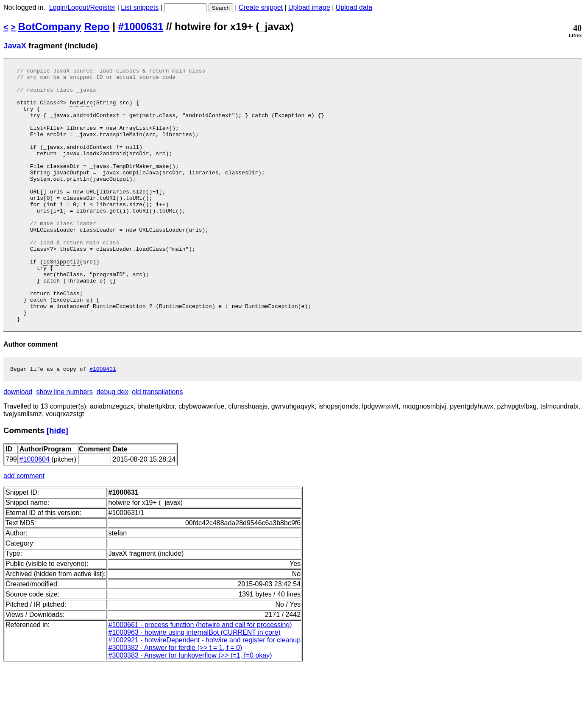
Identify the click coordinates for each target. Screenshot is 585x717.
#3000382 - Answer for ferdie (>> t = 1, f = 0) (175, 699)
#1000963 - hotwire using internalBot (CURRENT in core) (195, 684)
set (48, 316)
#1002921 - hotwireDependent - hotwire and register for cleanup (205, 692)
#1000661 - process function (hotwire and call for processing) (200, 677)
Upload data (354, 7)
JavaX (14, 45)
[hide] (57, 482)
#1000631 (141, 26)
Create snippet (261, 7)
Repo (97, 26)
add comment (24, 528)
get (134, 125)
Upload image (309, 7)
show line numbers (64, 444)
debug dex (112, 444)
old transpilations (157, 444)
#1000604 (35, 511)
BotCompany (49, 26)
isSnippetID (61, 301)
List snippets (140, 7)
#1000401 (102, 421)
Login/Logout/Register (82, 7)
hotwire (81, 110)
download (18, 444)
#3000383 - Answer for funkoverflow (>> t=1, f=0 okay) (190, 707)
